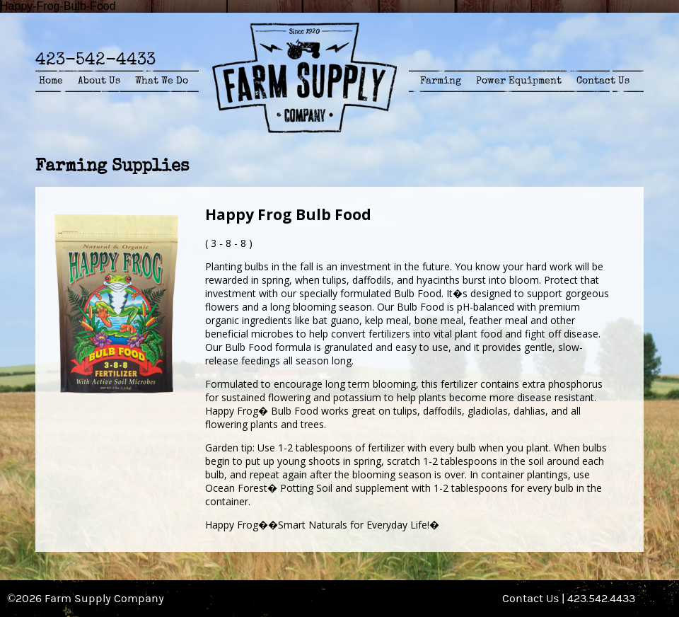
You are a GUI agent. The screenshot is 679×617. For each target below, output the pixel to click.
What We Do (161, 80)
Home (51, 80)
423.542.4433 (601, 598)
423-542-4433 (95, 59)
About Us (99, 80)
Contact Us (602, 80)
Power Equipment (519, 80)
